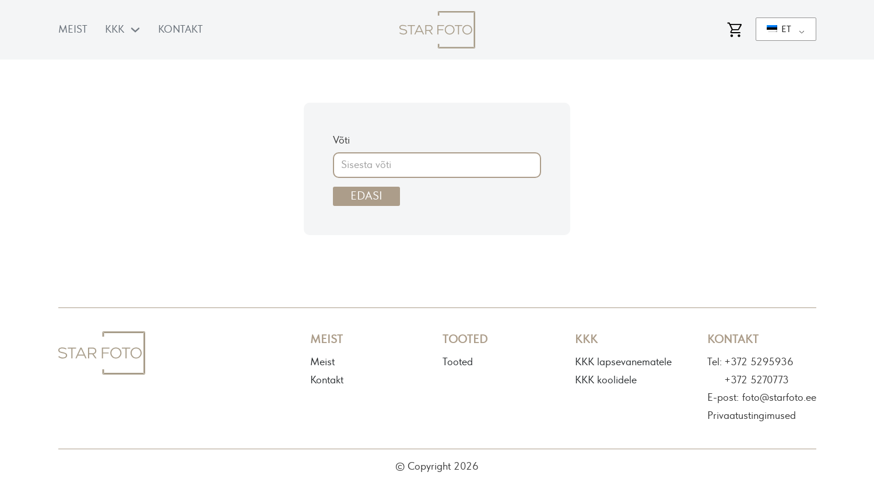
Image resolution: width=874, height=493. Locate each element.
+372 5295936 (759, 362)
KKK (114, 30)
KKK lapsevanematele (623, 362)
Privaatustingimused (751, 416)
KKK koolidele (606, 380)
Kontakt (180, 30)
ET (779, 29)
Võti (341, 140)
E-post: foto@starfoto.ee (761, 398)
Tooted (458, 362)
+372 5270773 (756, 380)
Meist (72, 30)
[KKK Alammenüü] (135, 30)
